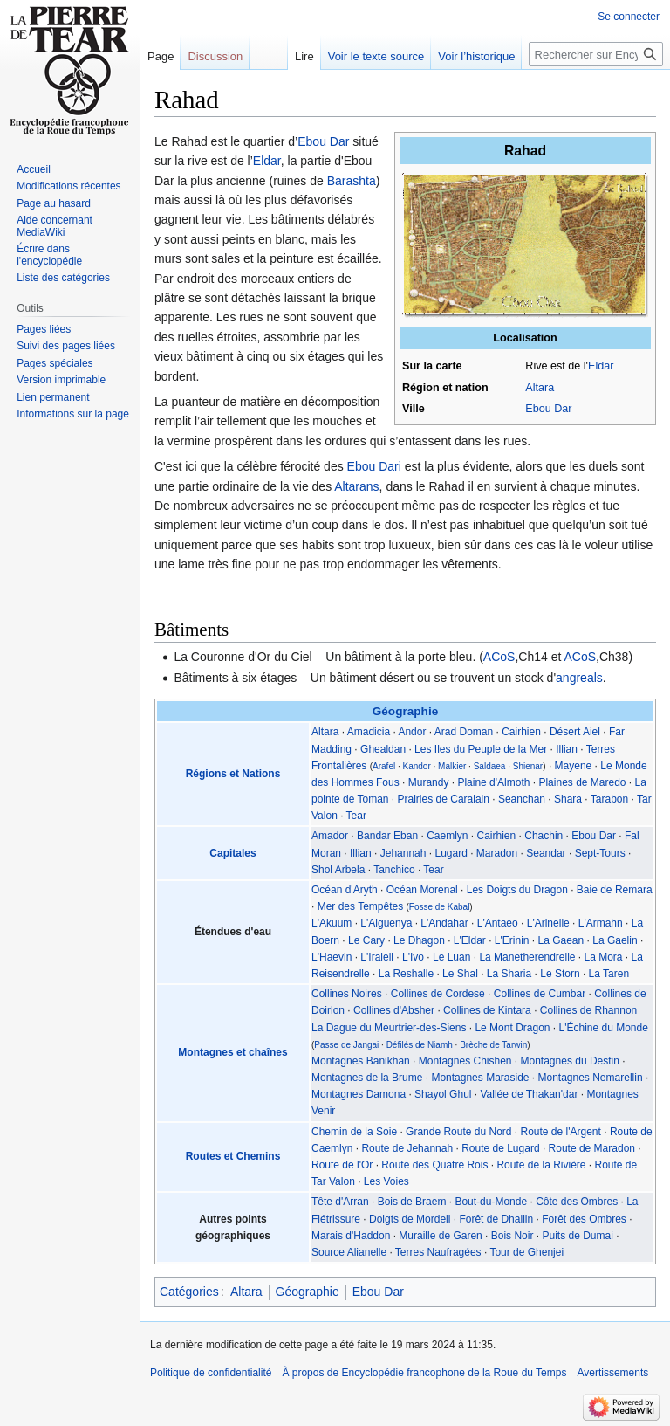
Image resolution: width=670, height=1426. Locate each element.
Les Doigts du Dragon (517, 890)
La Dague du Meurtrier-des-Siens (388, 1028)
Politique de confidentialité (210, 1373)
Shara (568, 799)
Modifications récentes (68, 186)
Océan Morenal (422, 890)
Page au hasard (54, 203)
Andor (412, 732)
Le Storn (559, 974)
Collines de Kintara (487, 1010)
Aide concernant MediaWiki (54, 226)
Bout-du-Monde (491, 1201)
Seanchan (521, 799)
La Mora (604, 957)
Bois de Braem (412, 1201)
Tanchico (393, 870)
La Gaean (561, 940)
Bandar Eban (387, 836)
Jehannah (403, 853)
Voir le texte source (376, 56)
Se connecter (629, 16)
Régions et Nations (233, 774)
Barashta (351, 181)
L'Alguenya (386, 923)
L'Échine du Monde (603, 1028)
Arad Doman (463, 732)
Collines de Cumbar (539, 994)
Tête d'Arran (340, 1201)
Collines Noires (346, 994)
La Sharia (509, 974)
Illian (567, 749)
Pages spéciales (54, 363)
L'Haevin (331, 957)
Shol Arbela (338, 870)
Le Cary (366, 940)
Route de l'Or (342, 1165)
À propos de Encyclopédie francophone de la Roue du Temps (424, 1373)
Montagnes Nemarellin (590, 1077)
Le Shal (460, 974)
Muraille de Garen (440, 1236)
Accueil (34, 169)
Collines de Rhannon (588, 1010)
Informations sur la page (73, 414)
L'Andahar (444, 923)
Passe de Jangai (346, 1045)
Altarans (356, 486)
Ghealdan (383, 749)
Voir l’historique (476, 56)
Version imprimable (61, 380)
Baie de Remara (615, 890)
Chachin (543, 836)
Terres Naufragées (438, 1252)
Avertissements (612, 1373)
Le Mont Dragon (512, 1028)
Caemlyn (447, 836)
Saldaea (490, 766)
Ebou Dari (374, 466)
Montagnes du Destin (570, 1061)
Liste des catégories (63, 278)
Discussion (215, 56)
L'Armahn (600, 923)
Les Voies (386, 1181)
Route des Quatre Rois (434, 1165)
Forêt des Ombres (584, 1219)
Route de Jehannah (407, 1148)
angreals (579, 678)
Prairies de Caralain (443, 799)
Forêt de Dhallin (496, 1219)
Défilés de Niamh (419, 1045)
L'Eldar (470, 940)
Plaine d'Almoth (493, 782)
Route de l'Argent (561, 1132)
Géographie (406, 711)
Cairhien (521, 732)
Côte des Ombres (577, 1201)
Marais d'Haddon (350, 1236)
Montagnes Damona (358, 1094)
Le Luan (451, 957)
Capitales (232, 853)
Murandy (428, 782)
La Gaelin (614, 940)
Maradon (496, 853)
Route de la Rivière (540, 1165)
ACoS (499, 657)
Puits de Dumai (577, 1236)
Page (160, 56)
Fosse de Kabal (439, 907)
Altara (539, 388)
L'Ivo (413, 957)
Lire (304, 56)
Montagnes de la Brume (366, 1077)
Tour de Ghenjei (526, 1252)
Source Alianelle (348, 1252)
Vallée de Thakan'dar (529, 1094)
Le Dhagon (419, 940)
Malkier (452, 766)
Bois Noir (512, 1236)
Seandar (545, 853)
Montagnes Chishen (465, 1061)
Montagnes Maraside (480, 1077)
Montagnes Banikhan (360, 1061)
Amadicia (368, 732)
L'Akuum (331, 923)
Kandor (417, 766)
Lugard (450, 853)
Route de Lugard (500, 1148)
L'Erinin (512, 940)
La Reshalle (406, 974)
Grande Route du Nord (458, 1132)
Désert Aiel (575, 732)
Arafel (384, 766)
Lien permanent (53, 397)
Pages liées (44, 329)
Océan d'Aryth (344, 890)
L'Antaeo (497, 923)
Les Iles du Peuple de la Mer (480, 749)
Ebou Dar (548, 409)
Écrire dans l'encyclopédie (49, 255)
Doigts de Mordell (409, 1219)
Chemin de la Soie (354, 1132)
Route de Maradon (592, 1148)
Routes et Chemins (233, 1156)
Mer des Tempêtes (361, 906)
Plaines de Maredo (582, 782)
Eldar (600, 366)
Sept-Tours (600, 853)
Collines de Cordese (438, 994)
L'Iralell (376, 957)
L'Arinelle (548, 923)
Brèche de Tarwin (493, 1045)
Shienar (528, 766)
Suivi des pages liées (66, 346)
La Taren (609, 974)
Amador (329, 836)
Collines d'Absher (393, 1010)
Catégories (189, 1292)
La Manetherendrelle (527, 957)
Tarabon (609, 799)
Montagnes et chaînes (232, 1052)
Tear (356, 815)
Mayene (573, 766)
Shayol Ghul (442, 1094)
